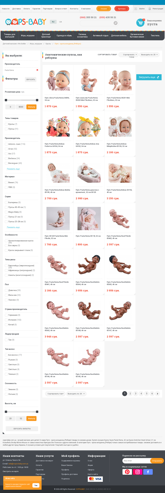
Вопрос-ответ (61, 9)
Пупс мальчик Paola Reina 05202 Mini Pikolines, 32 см (89, 98)
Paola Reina (9, 70)
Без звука (12, 245)
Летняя (11, 394)
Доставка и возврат (44, 461)
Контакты (74, 9)
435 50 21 (107, 17)
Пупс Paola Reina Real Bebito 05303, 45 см (120, 282)
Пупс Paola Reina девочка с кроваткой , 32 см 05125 (89, 190)
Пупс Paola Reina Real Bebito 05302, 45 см (58, 328)
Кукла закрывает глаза (19, 250)
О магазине (85, 9)
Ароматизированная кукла (20, 241)
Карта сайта (93, 474)
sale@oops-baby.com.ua (18, 464)
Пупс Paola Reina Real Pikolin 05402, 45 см (120, 236)
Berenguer (13, 163)
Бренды (121, 8)
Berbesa (12, 158)
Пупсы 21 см (14, 217)
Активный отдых (100, 35)
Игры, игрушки (27, 35)
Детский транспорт (46, 35)
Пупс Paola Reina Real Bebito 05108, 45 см (89, 328)
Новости (5, 9)
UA (60, 22)
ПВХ (10, 187)
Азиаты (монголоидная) (19, 275)
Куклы (11, 124)
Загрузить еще (147, 77)
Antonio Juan (14, 144)
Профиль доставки (69, 474)
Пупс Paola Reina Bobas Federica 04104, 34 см (58, 144)
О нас (90, 461)
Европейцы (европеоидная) (21, 265)
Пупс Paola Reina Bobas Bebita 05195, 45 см (58, 190)
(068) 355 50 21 (91, 489)
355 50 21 (88, 17)
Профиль (65, 470)
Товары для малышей (9, 35)
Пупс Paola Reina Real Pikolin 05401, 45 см (58, 282)
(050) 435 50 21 (105, 489)
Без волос (13, 355)
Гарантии (36, 9)
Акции (104, 8)
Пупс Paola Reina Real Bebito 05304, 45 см (89, 282)
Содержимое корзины (70, 461)
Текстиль (155, 35)
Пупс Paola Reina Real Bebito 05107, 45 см (120, 328)
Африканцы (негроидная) (20, 270)
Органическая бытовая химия (137, 35)
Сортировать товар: (107, 55)
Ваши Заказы (67, 465)
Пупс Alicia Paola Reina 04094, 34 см (58, 98)
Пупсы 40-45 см (15, 207)
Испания (12, 320)
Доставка (16, 9)
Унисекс (12, 300)
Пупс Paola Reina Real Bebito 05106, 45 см (58, 374)
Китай (11, 325)
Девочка (12, 290)
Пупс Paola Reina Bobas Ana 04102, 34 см (89, 144)
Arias (10, 149)
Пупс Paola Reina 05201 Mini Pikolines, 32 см (120, 98)
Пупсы (11, 129)
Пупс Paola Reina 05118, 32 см (89, 235)
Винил (11, 182)
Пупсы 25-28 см (15, 221)
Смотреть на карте (10, 471)
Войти (141, 9)
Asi (9, 154)
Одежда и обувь (64, 35)
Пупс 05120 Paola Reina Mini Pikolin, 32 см (58, 236)
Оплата (27, 9)
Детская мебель (119, 35)
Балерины (13, 202)
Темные (12, 374)
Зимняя (11, 389)
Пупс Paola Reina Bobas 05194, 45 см (120, 190)
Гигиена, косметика (82, 35)
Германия (12, 315)
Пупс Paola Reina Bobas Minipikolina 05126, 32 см (120, 144)
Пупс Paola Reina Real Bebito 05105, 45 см (89, 374)
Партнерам (47, 9)
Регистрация (158, 9)
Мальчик (12, 295)
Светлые (12, 364)
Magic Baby (13, 212)
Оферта (91, 470)
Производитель (12, 64)
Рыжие (11, 360)
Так (9, 340)
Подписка (65, 479)
